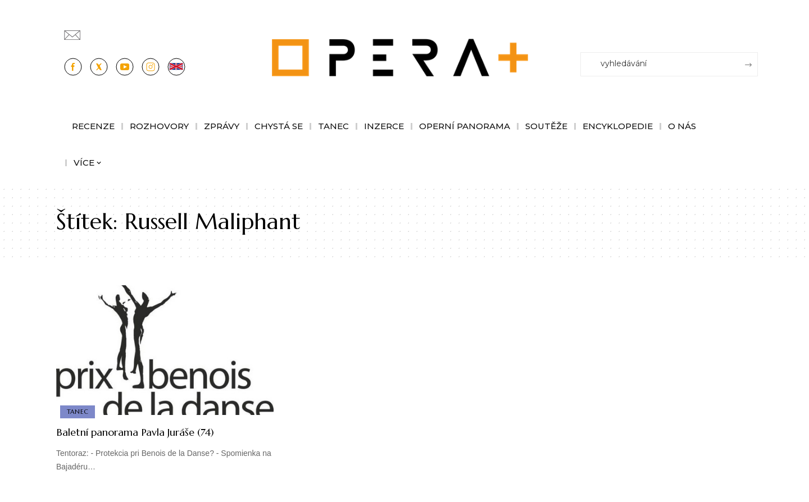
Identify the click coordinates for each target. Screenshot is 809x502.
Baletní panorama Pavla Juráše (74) (154, 431)
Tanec (78, 411)
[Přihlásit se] (751, 29)
